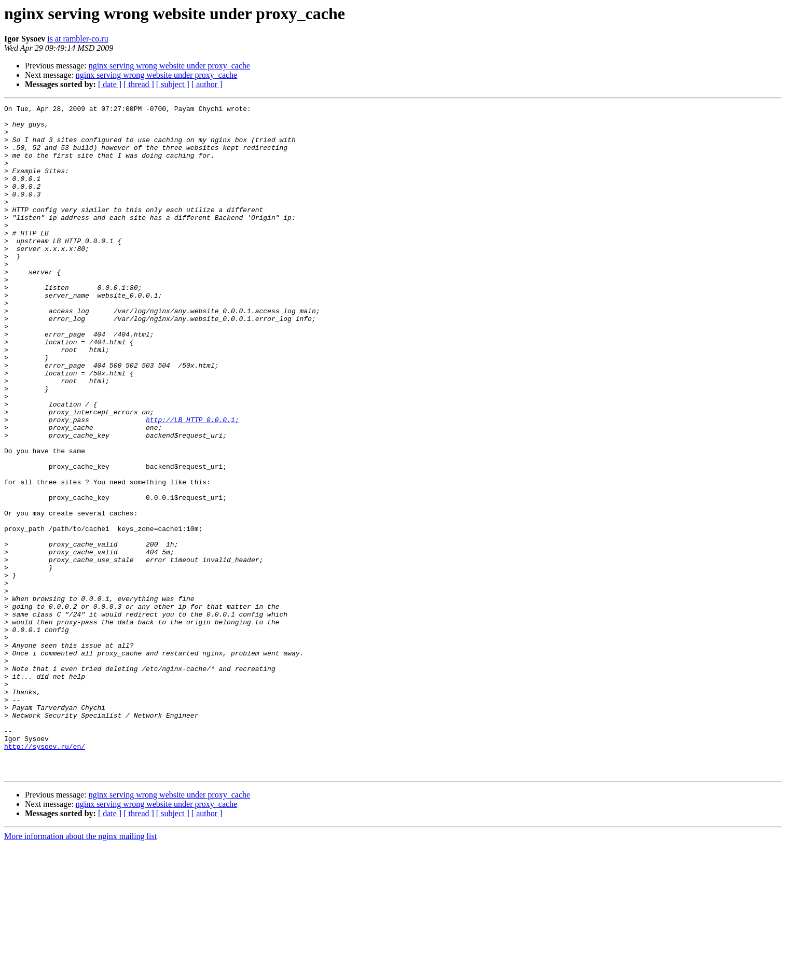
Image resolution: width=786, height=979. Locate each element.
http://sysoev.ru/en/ (44, 875)
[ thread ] (138, 84)
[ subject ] (172, 84)
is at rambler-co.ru (77, 38)
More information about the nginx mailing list (80, 970)
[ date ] (109, 84)
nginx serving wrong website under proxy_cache (169, 65)
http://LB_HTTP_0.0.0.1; (192, 483)
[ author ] (207, 84)
